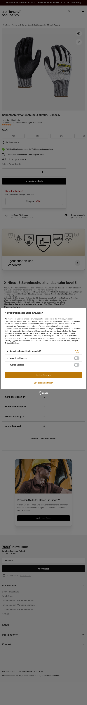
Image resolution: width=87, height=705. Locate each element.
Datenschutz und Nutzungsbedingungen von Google (42, 331)
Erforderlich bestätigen (43, 383)
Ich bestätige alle (43, 375)
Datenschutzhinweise (13, 329)
